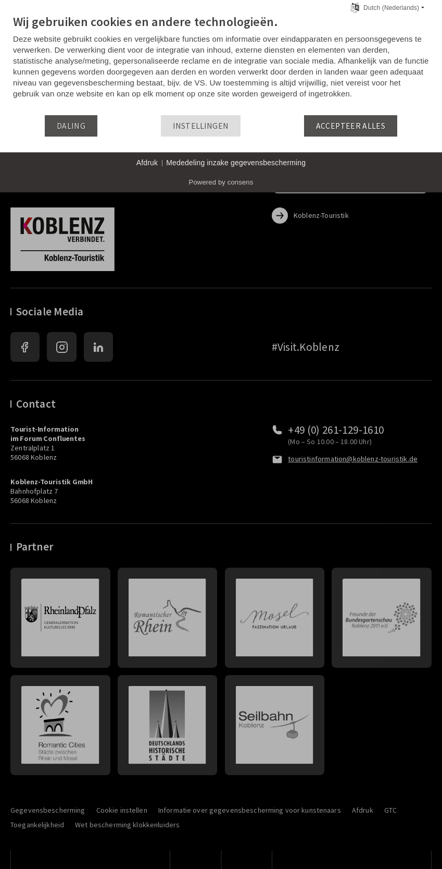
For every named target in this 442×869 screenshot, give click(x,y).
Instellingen (201, 126)
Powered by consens (221, 182)
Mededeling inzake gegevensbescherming (236, 162)
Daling (71, 126)
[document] (221, 64)
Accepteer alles (350, 126)
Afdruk (147, 162)
